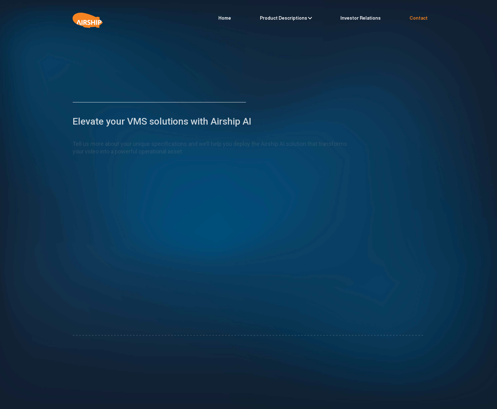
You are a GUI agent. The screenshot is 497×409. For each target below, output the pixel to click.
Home (224, 18)
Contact (419, 18)
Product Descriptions (283, 18)
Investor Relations (360, 18)
